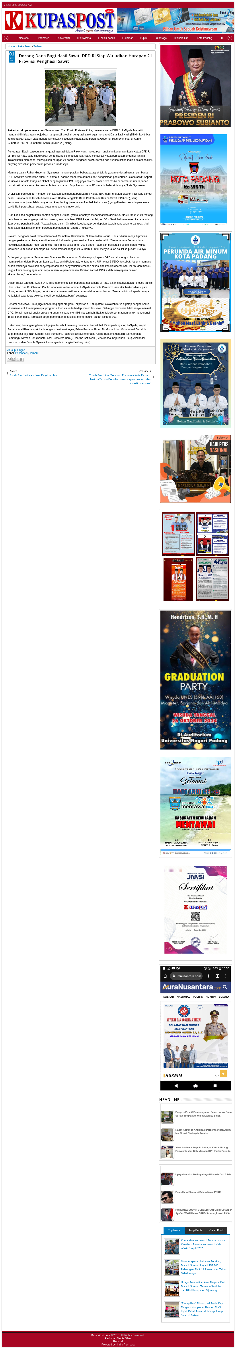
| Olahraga (151, 38)
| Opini (134, 38)
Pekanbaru (21, 353)
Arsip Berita (195, 1230)
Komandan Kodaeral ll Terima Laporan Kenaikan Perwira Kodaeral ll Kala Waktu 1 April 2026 (203, 1244)
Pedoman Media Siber (118, 1338)
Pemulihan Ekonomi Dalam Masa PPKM (198, 1192)
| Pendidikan (171, 38)
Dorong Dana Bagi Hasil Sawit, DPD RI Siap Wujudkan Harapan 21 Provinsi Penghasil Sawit (85, 58)
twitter (212, 5)
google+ (223, 5)
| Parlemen (33, 38)
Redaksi (118, 1341)
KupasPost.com (100, 1335)
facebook (217, 5)
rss (229, 5)
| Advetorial (53, 38)
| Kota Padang (194, 38)
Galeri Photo (216, 1230)
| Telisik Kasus (96, 38)
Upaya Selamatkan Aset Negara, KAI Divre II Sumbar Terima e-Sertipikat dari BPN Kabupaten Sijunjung (203, 1286)
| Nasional (14, 38)
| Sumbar (117, 38)
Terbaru (34, 353)
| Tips (213, 38)
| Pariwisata (74, 38)
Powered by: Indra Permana (118, 1344)
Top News (174, 1230)
